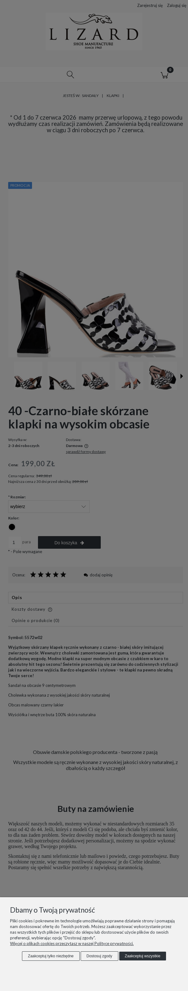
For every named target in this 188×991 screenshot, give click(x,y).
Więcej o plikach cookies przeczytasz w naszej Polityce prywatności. (72, 943)
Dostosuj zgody (99, 956)
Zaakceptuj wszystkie (142, 956)
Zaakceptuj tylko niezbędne (50, 956)
